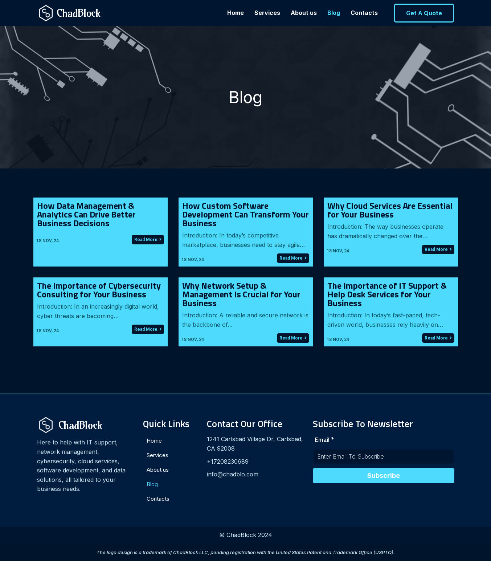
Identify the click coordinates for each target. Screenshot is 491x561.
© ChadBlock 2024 (245, 534)
